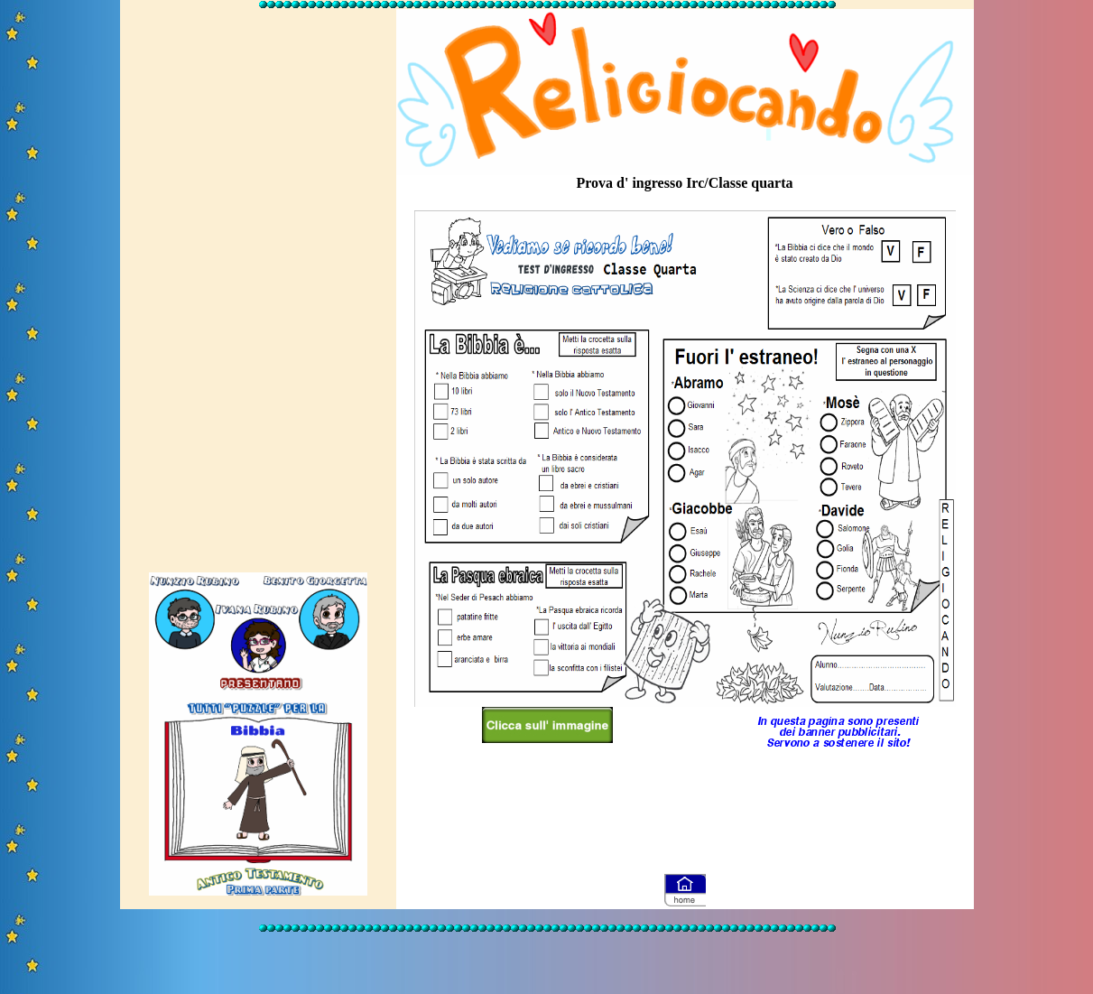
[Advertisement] (258, 282)
